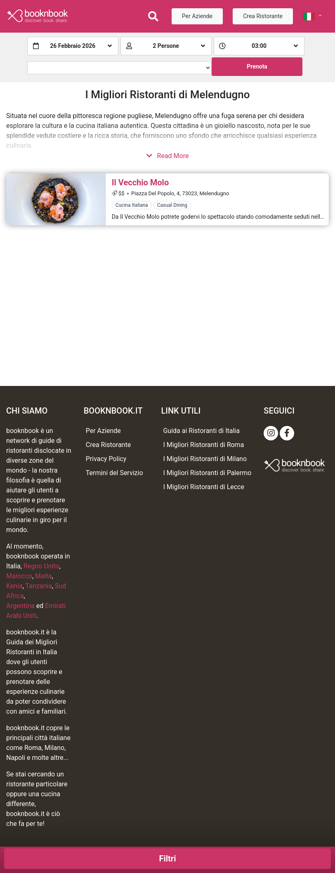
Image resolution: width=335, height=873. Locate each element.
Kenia (14, 586)
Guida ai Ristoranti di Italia (201, 431)
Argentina (20, 606)
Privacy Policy (106, 459)
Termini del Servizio (114, 473)
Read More (167, 156)
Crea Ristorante (263, 16)
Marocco (19, 576)
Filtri (167, 859)
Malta (43, 576)
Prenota (257, 66)
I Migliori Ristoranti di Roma (203, 445)
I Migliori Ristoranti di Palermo (207, 473)
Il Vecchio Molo (140, 182)
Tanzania (39, 586)
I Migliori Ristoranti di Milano (205, 459)
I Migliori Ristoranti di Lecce (203, 487)
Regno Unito (41, 566)
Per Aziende (197, 16)
